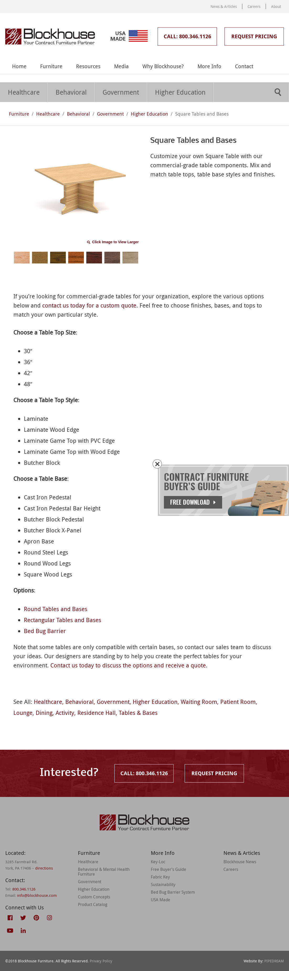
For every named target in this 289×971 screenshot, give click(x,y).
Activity (65, 712)
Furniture (51, 66)
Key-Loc (158, 862)
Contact (244, 66)
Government (121, 92)
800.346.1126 (23, 889)
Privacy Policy (101, 960)
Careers (254, 6)
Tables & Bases (138, 712)
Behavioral (71, 92)
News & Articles (224, 6)
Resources (88, 66)
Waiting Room (199, 701)
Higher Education (180, 92)
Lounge (23, 712)
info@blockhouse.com (37, 895)
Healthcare (24, 92)
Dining (44, 712)
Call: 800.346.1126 (187, 36)
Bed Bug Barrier (45, 631)
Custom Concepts (94, 897)
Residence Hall (96, 712)
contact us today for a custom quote (89, 305)
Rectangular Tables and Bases (62, 620)
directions (44, 868)
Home (19, 66)
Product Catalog (92, 904)
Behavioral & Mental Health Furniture (104, 871)
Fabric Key (160, 877)
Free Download (197, 502)
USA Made (160, 900)
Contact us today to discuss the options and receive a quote (128, 665)
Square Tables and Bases (202, 114)
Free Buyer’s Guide (168, 869)
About (276, 6)
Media (121, 66)
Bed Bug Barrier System (173, 892)
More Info (209, 66)
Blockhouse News (239, 862)
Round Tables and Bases (55, 609)
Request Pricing (254, 36)
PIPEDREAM (274, 960)
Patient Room (238, 701)
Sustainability (163, 884)
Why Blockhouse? (163, 66)
